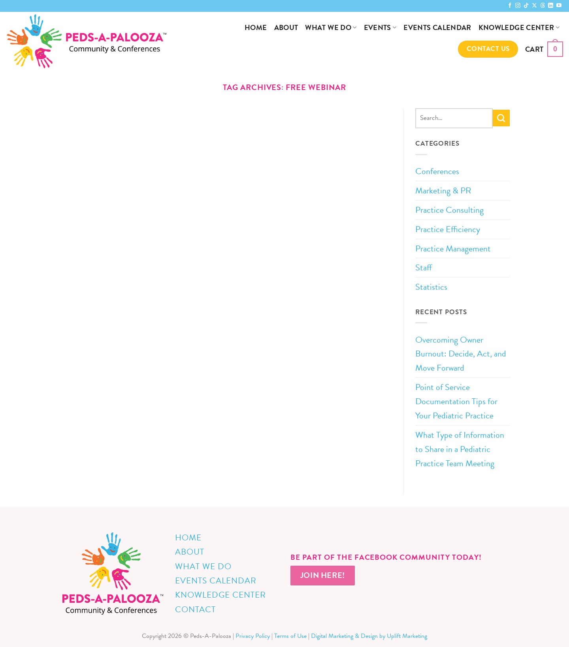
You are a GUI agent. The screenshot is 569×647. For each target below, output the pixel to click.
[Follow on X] (534, 6)
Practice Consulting (449, 209)
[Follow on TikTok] (526, 6)
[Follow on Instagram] (517, 6)
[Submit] (501, 118)
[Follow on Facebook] (509, 6)
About (286, 27)
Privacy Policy (253, 636)
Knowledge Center (519, 27)
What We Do (330, 27)
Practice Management (453, 248)
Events (380, 27)
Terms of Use (290, 636)
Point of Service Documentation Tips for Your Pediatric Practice (456, 401)
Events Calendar (437, 27)
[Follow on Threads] (542, 6)
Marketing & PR (443, 190)
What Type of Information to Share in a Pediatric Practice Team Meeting (459, 449)
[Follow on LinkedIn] (550, 6)
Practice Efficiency (447, 229)
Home (256, 27)
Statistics (431, 286)
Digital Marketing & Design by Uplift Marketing (369, 636)
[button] (544, 49)
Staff (423, 267)
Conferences (437, 171)
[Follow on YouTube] (558, 6)
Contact (195, 609)
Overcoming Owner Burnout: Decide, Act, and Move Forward (460, 354)
